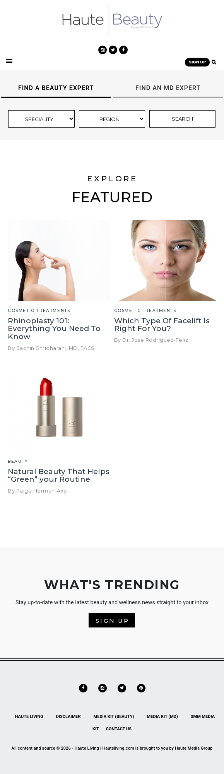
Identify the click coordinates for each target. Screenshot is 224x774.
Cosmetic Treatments (39, 310)
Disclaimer (68, 716)
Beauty (18, 461)
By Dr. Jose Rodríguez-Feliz (151, 340)
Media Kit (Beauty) (114, 716)
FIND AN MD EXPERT (167, 88)
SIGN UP (197, 62)
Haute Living (29, 716)
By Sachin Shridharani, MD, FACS (51, 348)
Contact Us (119, 728)
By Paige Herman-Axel (38, 491)
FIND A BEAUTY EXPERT (56, 88)
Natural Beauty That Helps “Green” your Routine (58, 475)
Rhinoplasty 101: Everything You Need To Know (54, 328)
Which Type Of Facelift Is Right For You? (162, 324)
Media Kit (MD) (162, 716)
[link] (112, 19)
